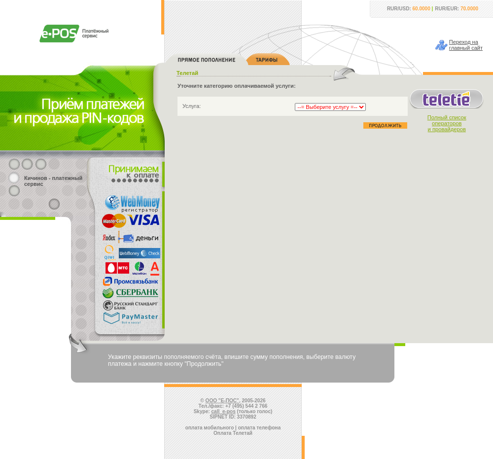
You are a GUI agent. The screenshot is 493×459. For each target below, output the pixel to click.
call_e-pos (223, 411)
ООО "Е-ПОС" (222, 400)
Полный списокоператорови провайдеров (446, 123)
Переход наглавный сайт (466, 45)
